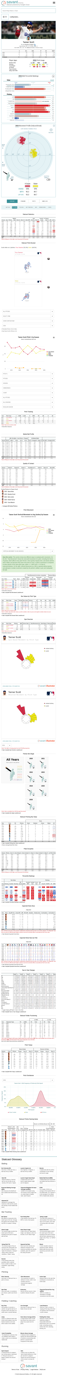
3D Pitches (11, 67)
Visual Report (12, 66)
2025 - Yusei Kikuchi (9, 502)
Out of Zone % (4, 998)
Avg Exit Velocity (5, 986)
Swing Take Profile (13, 70)
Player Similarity (12, 69)
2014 (18, 47)
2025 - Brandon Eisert (9, 494)
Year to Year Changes (28, 970)
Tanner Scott (28, 42)
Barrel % (3, 989)
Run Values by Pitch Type (28, 596)
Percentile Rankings (28, 876)
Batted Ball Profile (28, 434)
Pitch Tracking (28, 412)
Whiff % (2, 1001)
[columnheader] (3, 219)
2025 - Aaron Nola (9, 491)
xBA (2, 977)
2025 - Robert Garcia (9, 499)
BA (1, 976)
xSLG (2, 980)
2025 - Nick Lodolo (9, 497)
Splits (33, 201)
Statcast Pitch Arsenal (28, 243)
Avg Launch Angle (5, 990)
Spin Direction (28, 619)
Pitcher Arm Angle (28, 754)
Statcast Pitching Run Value (28, 817)
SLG (2, 979)
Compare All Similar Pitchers (10, 506)
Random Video (12, 62)
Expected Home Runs (28, 906)
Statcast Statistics (28, 214)
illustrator (11, 64)
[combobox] (28, 10)
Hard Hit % (3, 984)
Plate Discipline (28, 849)
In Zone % (3, 996)
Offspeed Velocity (5, 995)
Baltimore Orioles (31, 47)
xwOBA (2, 983)
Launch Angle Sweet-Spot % (7, 987)
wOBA (2, 982)
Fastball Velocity (5, 992)
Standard (23, 201)
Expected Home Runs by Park (28, 938)
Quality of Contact (28, 463)
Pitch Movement (28, 510)
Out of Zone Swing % (5, 999)
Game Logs (45, 201)
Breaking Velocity (5, 993)
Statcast (12, 201)
